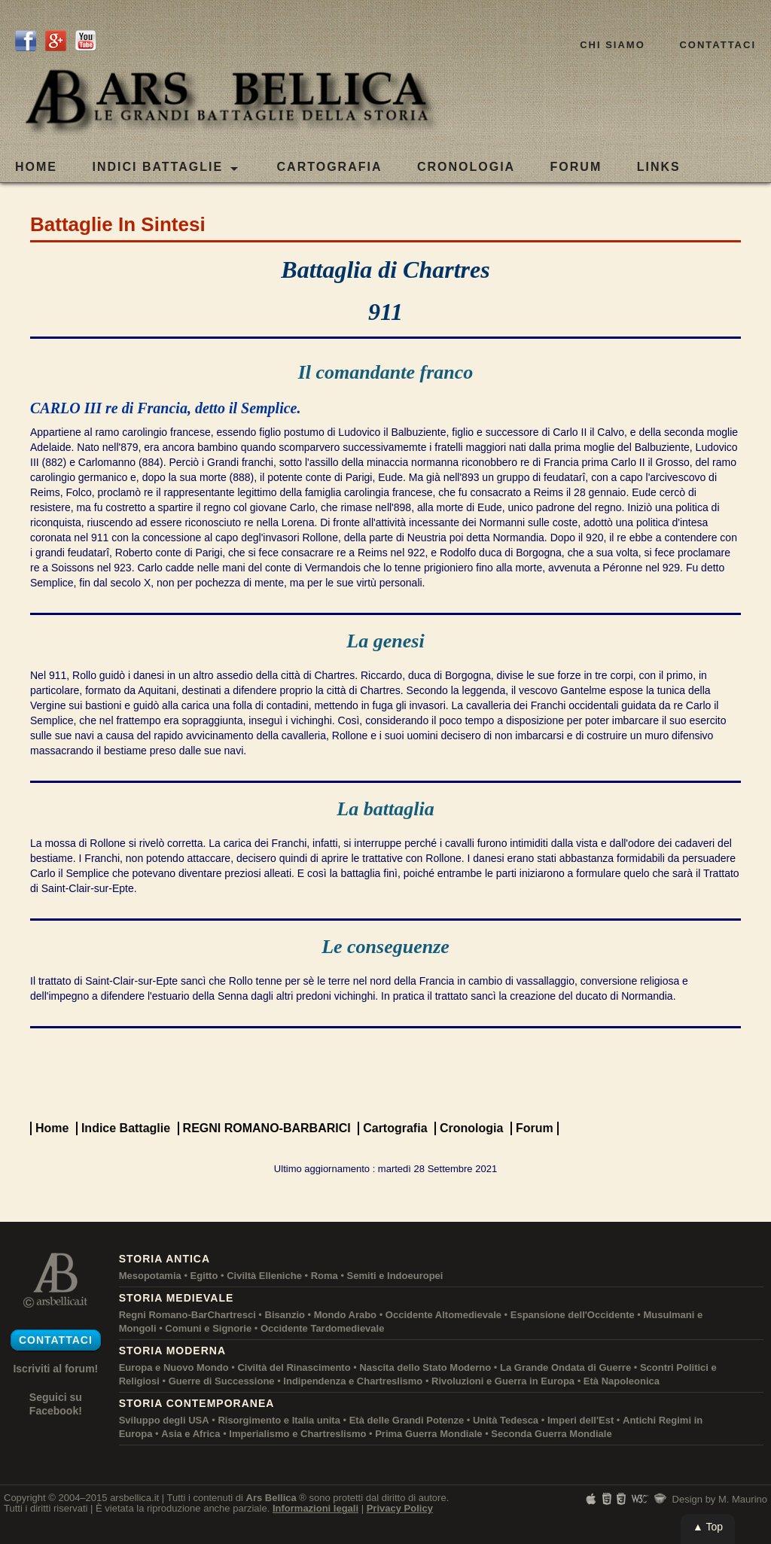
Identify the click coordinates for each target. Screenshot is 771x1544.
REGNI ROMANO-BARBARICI (267, 1128)
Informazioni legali (315, 1508)
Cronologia (471, 1128)
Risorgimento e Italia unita (279, 1420)
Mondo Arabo (345, 1314)
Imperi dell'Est (580, 1420)
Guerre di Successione (222, 1381)
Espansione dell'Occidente (572, 1314)
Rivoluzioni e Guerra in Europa (502, 1381)
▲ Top (708, 1527)
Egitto (204, 1275)
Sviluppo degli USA (164, 1420)
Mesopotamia (150, 1275)
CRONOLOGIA (466, 166)
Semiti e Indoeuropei (395, 1275)
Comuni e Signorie (208, 1328)
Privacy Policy (400, 1508)
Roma (324, 1275)
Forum (534, 1128)
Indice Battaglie (125, 1128)
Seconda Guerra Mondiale (551, 1433)
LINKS (659, 166)
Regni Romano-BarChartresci (187, 1314)
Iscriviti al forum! (55, 1369)
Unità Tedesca (505, 1420)
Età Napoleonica (622, 1381)
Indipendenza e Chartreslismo (352, 1381)
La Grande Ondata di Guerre (565, 1367)
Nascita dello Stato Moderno (425, 1367)
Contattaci (717, 44)
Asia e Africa (190, 1433)
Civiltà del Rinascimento (293, 1367)
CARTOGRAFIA (329, 166)
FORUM (576, 166)
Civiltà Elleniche (264, 1275)
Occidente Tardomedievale (323, 1328)
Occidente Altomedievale (443, 1314)
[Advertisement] (385, 1073)
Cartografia (395, 1128)
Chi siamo (612, 44)
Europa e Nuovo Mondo (174, 1367)
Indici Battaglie (165, 167)
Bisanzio (285, 1314)
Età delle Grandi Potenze (406, 1420)
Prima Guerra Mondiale (428, 1433)
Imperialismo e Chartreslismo (297, 1433)
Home (36, 166)
